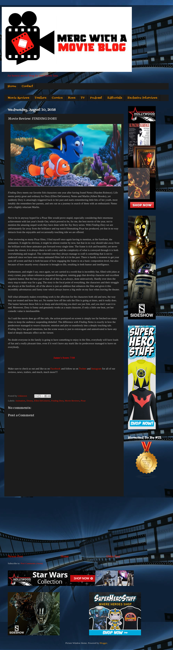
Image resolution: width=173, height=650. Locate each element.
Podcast (96, 98)
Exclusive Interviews (142, 98)
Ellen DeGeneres (42, 400)
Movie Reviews (18, 98)
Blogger (103, 643)
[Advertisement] (64, 525)
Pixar (83, 400)
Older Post (113, 556)
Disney (29, 400)
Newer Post (15, 556)
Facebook (56, 368)
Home (12, 86)
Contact (27, 86)
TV (83, 98)
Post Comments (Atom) (32, 563)
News (71, 98)
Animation (20, 400)
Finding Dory (57, 400)
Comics (57, 98)
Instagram (96, 368)
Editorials (114, 98)
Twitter (82, 368)
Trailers (40, 98)
